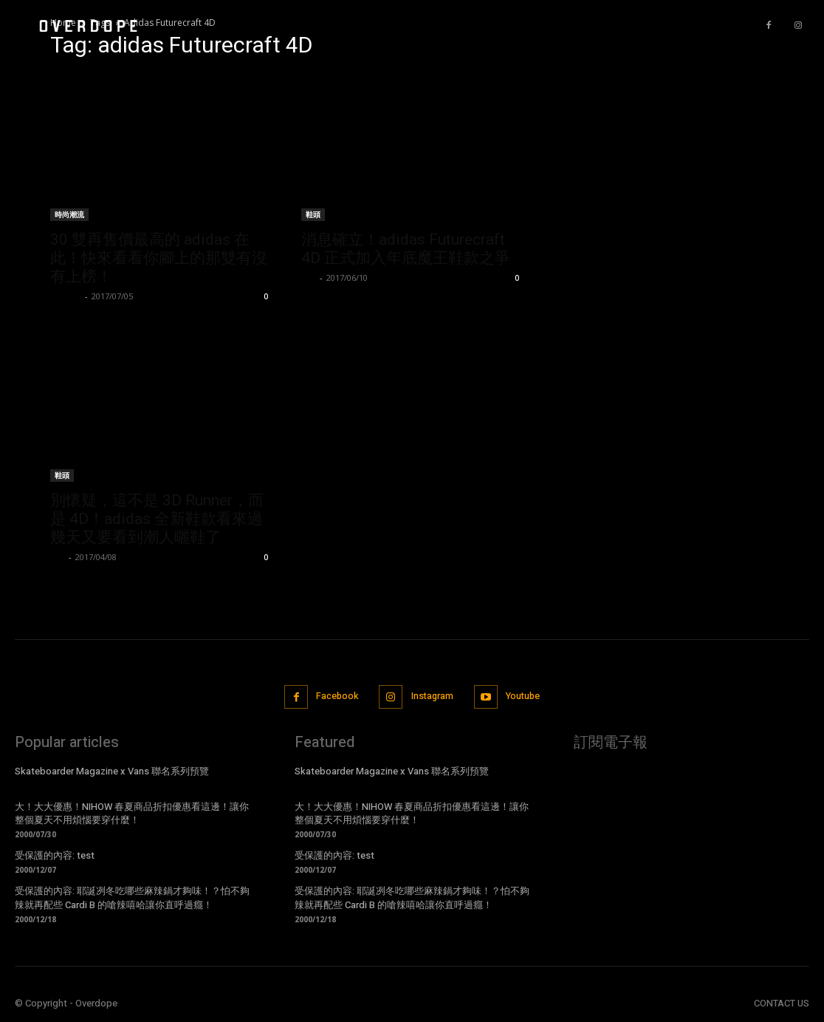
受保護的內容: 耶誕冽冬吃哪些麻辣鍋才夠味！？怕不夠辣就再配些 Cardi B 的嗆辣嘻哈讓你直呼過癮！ (132, 896)
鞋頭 (313, 214)
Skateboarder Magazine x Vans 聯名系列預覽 (112, 770)
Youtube (525, 696)
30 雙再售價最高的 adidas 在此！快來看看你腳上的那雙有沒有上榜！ (158, 258)
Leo (308, 277)
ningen (65, 296)
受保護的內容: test (55, 855)
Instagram (432, 696)
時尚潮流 (69, 214)
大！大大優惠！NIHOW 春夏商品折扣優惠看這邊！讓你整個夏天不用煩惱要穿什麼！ (132, 812)
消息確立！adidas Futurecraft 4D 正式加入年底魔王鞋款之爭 (405, 249)
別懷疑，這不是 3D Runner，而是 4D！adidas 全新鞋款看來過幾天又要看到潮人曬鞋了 (157, 518)
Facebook (334, 696)
